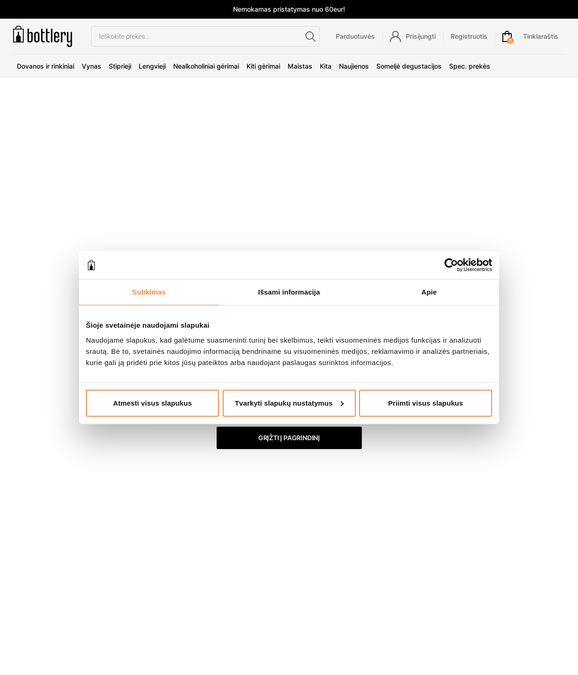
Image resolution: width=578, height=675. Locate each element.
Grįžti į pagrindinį (289, 438)
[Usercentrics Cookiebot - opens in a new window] (451, 265)
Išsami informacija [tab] (289, 292)
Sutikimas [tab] (149, 292)
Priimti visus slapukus (425, 403)
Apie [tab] (429, 292)
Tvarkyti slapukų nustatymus (289, 403)
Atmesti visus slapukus (152, 403)
